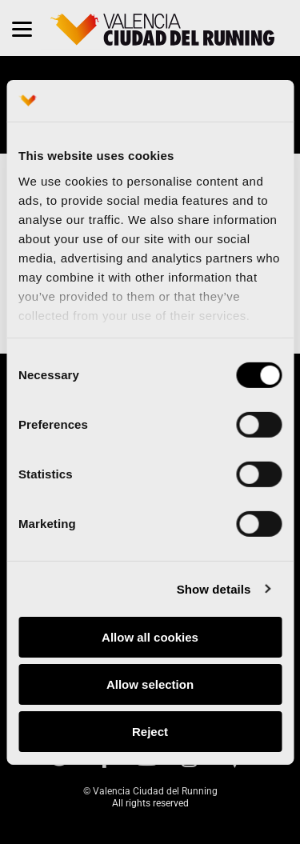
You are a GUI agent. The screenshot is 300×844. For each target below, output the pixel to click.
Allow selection (150, 684)
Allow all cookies (150, 637)
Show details (214, 588)
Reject (150, 731)
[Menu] (22, 28)
